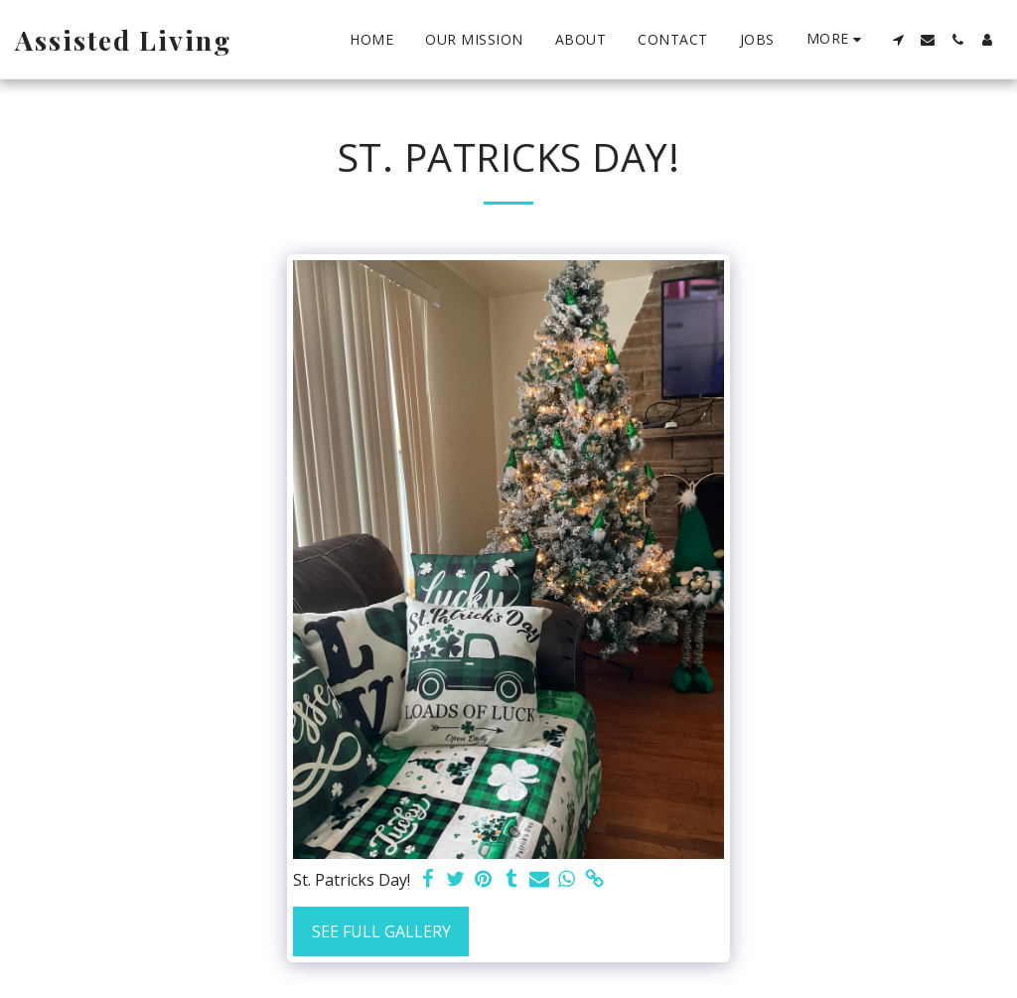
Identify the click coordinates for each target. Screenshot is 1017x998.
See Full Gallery (381, 931)
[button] (898, 40)
